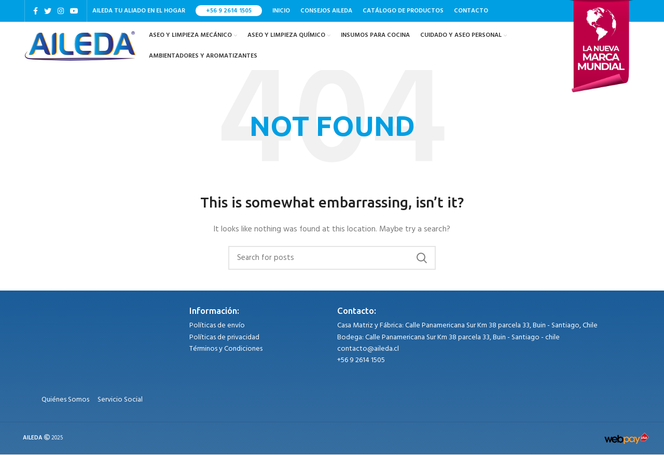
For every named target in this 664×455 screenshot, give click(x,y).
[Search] (332, 259)
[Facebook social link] (35, 11)
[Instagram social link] (60, 11)
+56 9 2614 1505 (229, 11)
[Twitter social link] (47, 11)
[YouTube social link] (74, 11)
